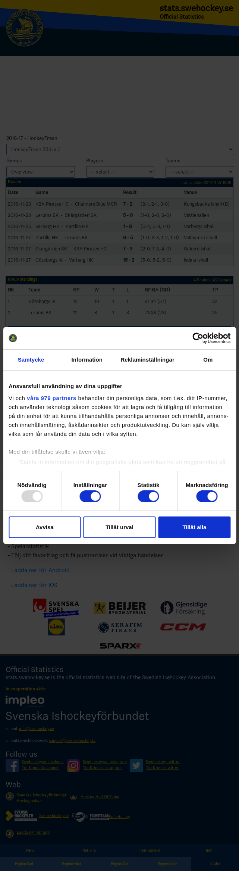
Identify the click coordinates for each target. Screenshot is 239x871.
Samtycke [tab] (31, 359)
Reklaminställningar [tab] (147, 359)
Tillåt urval (119, 527)
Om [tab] (208, 359)
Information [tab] (87, 359)
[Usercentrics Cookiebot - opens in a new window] (197, 338)
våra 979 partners (51, 398)
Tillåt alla (194, 527)
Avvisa (45, 527)
